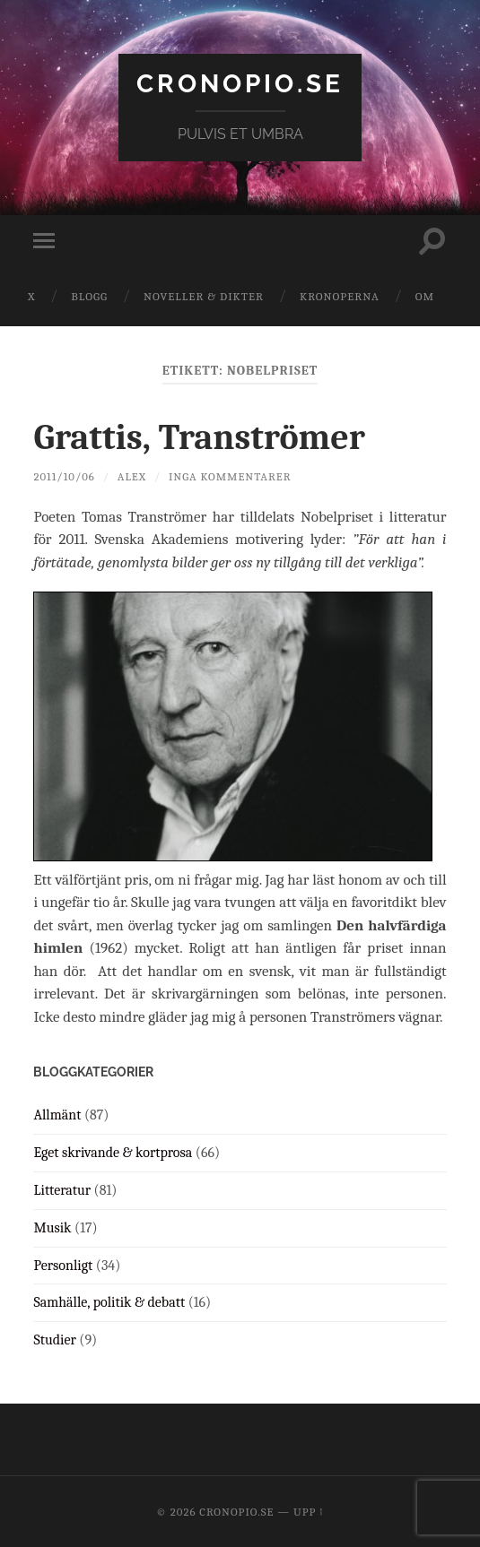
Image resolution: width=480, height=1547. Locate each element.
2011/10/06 (63, 476)
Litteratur (62, 1190)
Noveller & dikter (204, 296)
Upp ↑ (308, 1511)
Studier (54, 1340)
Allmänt (57, 1115)
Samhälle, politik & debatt (109, 1302)
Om (424, 296)
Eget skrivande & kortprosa (112, 1153)
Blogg (89, 296)
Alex (132, 476)
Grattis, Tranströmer (198, 437)
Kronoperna (340, 296)
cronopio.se (240, 84)
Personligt (62, 1265)
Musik (52, 1228)
